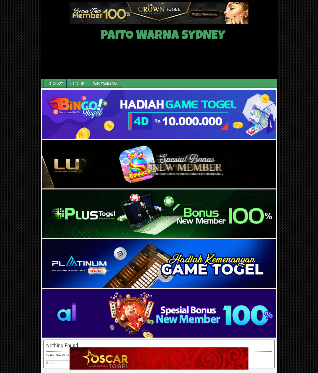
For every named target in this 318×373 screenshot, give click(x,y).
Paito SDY (55, 83)
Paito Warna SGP (105, 83)
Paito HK (77, 83)
